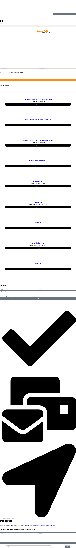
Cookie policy (52, 525)
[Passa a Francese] (6, 17)
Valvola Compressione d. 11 (38, 160)
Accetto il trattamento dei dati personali (8, 296)
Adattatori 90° (38, 202)
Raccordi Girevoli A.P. (38, 243)
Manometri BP (38, 181)
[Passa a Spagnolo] (4, 17)
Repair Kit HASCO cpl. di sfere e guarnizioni (37, 99)
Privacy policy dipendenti (34, 525)
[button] (38, 26)
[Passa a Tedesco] (11, 17)
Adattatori (38, 222)
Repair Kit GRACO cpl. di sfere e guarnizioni (38, 140)
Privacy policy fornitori (44, 525)
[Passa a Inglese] (1, 17)
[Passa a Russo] (9, 17)
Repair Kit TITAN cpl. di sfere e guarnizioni (38, 119)
